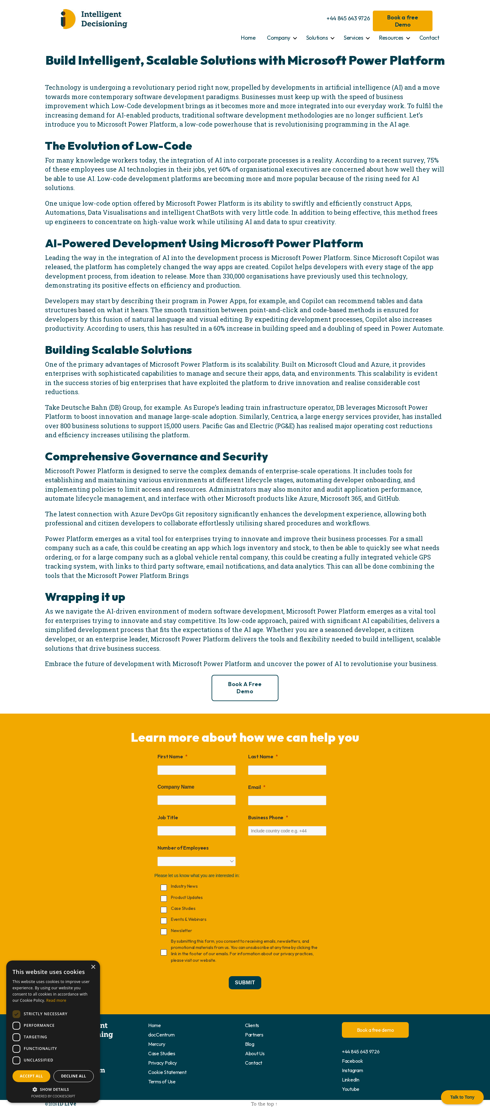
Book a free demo (245, 687)
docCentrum (161, 1034)
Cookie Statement (167, 1072)
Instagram (352, 1070)
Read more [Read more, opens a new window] (56, 1000)
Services (353, 37)
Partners (254, 1034)
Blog (249, 1044)
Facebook (352, 1061)
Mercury (156, 1044)
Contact (429, 37)
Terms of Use (162, 1081)
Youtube (350, 1089)
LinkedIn (350, 1079)
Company (278, 37)
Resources (391, 37)
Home (248, 37)
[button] (53, 1089)
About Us (255, 1053)
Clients (252, 1025)
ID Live (63, 1103)
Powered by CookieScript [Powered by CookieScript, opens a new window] (53, 1096)
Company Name (176, 787)
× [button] (93, 967)
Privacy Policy (162, 1063)
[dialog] (53, 1032)
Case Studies (161, 1053)
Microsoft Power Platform (137, 124)
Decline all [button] (73, 1076)
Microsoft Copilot (398, 257)
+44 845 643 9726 (348, 18)
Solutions (317, 37)
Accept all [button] (31, 1076)
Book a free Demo (402, 21)
